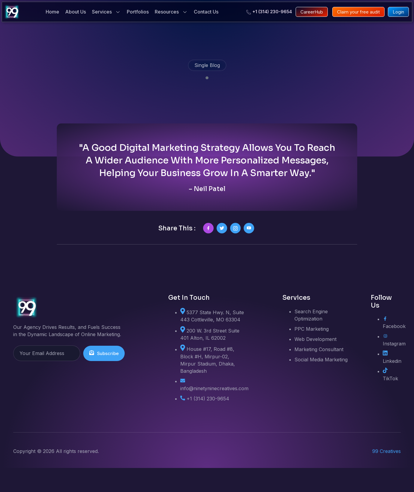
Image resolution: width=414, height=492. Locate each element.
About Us (75, 12)
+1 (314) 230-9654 (269, 11)
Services (106, 12)
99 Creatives (386, 475)
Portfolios (138, 12)
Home (52, 12)
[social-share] (208, 252)
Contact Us (206, 12)
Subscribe (104, 377)
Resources (171, 12)
